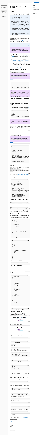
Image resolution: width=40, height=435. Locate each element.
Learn (10, 4)
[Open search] (37, 0)
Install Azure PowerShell (18, 67)
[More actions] (29, 4)
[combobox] (4, 5)
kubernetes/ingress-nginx (20, 50)
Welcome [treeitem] (2, 6)
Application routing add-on (25, 417)
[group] (20, 85)
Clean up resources (35, 13)
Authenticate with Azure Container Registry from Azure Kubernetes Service (21, 60)
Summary (34, 5)
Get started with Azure (37, 2)
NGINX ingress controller (21, 40)
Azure (15, 4)
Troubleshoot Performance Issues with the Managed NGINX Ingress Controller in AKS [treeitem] (4, 16)
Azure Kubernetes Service (19, 4)
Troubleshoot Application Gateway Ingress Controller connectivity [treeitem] (4, 13)
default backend (12, 96)
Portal (33, 2)
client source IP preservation (16, 75)
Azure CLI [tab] (11, 177)
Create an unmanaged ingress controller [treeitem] (4, 11)
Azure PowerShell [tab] (14, 177)
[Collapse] (7, 3)
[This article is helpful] (37, 16)
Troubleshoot (13, 4)
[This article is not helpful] (38, 16)
